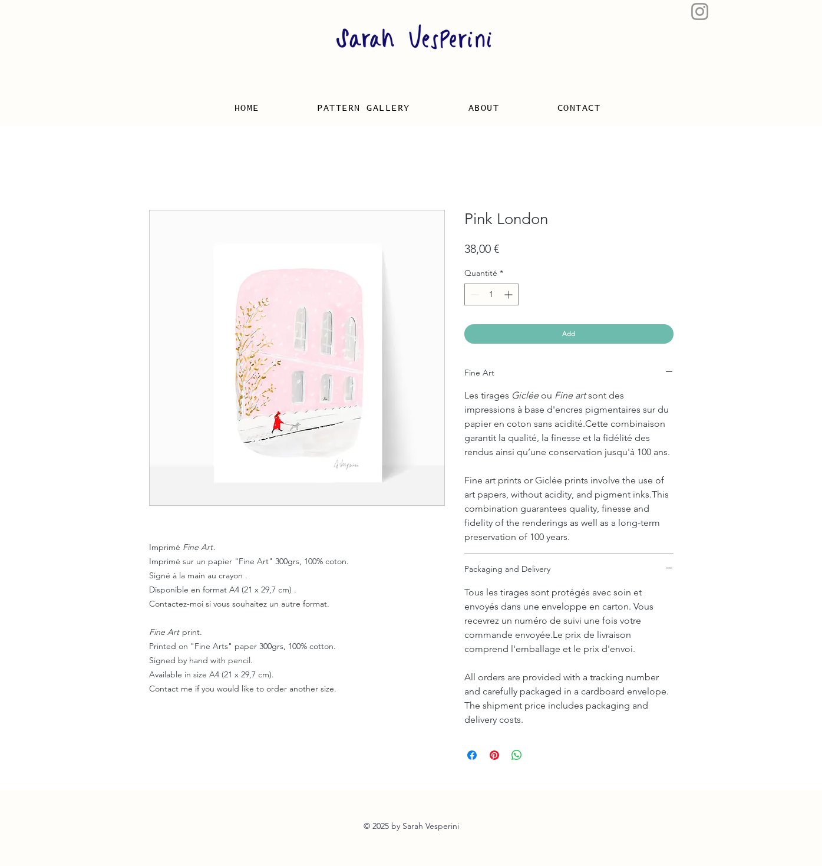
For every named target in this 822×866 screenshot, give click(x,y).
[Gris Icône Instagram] (699, 11)
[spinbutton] (491, 294)
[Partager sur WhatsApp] (517, 755)
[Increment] (509, 294)
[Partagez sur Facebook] (472, 755)
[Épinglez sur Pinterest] (494, 755)
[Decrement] (473, 294)
